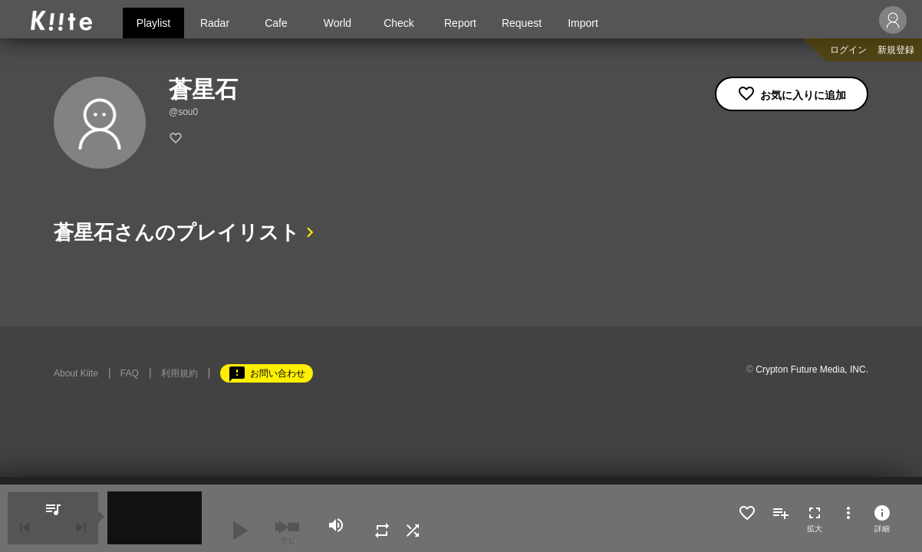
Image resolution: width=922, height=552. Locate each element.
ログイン (848, 49)
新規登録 (896, 49)
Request (522, 23)
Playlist (153, 23)
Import (583, 23)
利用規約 (179, 373)
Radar (214, 23)
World (337, 23)
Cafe (276, 23)
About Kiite (76, 373)
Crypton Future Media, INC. (812, 369)
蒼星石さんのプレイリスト (177, 232)
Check (399, 23)
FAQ (129, 373)
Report (460, 23)
